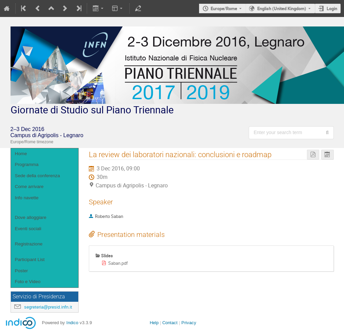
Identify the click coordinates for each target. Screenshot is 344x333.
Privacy (188, 323)
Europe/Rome (224, 8)
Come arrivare (29, 186)
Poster (21, 270)
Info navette (27, 197)
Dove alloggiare (31, 217)
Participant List (30, 259)
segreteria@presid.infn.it (48, 307)
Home (21, 153)
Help (154, 323)
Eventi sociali (28, 228)
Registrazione (29, 243)
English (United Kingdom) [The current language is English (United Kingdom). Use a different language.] (281, 8)
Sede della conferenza (37, 175)
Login (332, 8)
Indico (72, 323)
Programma (27, 164)
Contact (170, 323)
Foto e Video (27, 281)
